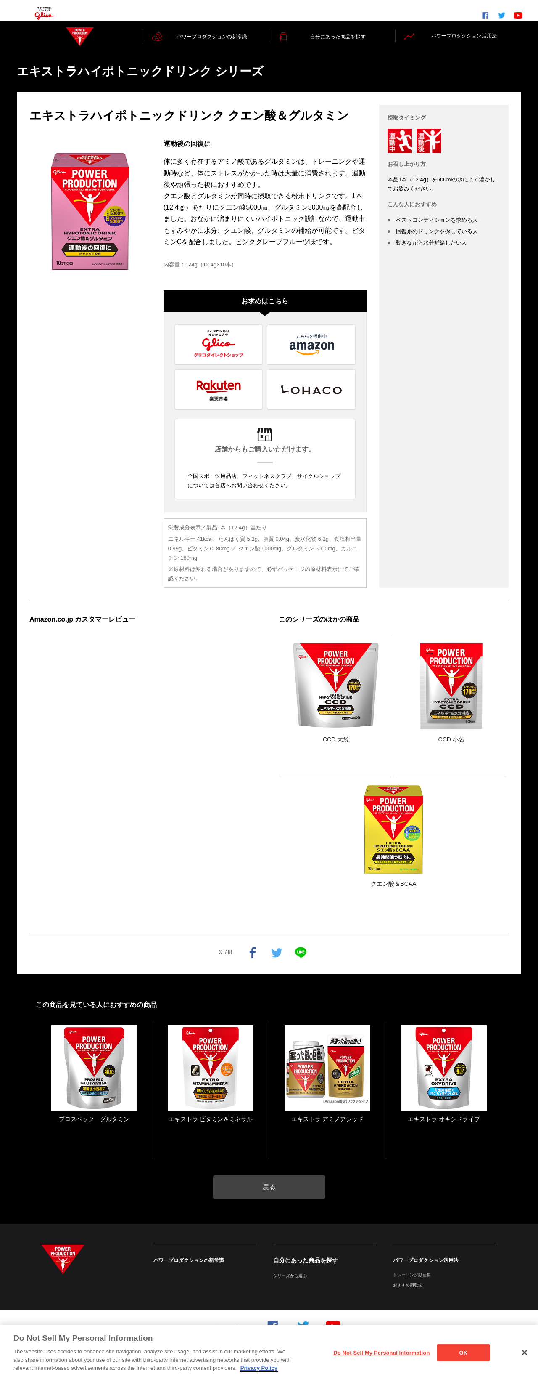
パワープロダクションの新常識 (188, 1270)
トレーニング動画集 (412, 1284)
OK (463, 1352)
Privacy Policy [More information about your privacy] (258, 1368)
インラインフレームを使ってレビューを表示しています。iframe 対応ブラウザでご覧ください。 (144, 760)
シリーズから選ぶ (290, 1285)
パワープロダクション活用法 (426, 1270)
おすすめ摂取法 (407, 1294)
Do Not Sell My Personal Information (381, 1352)
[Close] (524, 1352)
